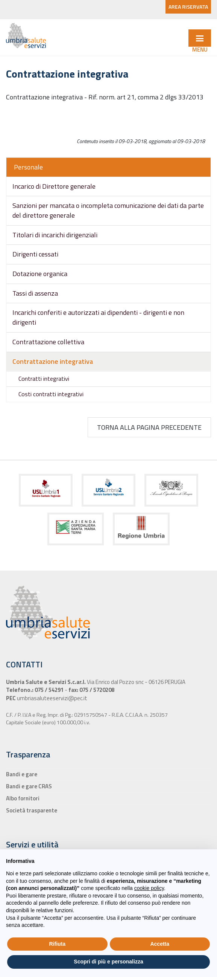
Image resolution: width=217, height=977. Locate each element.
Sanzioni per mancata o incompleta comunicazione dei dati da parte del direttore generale (108, 210)
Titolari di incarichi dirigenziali (54, 235)
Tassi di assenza (35, 293)
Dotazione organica (39, 274)
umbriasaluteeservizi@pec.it (51, 698)
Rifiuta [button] (57, 944)
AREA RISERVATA (188, 7)
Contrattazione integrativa (52, 361)
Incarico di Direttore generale (54, 186)
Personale (28, 167)
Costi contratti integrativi (50, 393)
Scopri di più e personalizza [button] (108, 962)
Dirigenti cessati (35, 254)
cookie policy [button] (149, 888)
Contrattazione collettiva (48, 342)
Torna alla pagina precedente (149, 427)
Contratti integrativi (43, 378)
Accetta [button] (159, 944)
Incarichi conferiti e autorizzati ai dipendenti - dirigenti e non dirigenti (98, 317)
